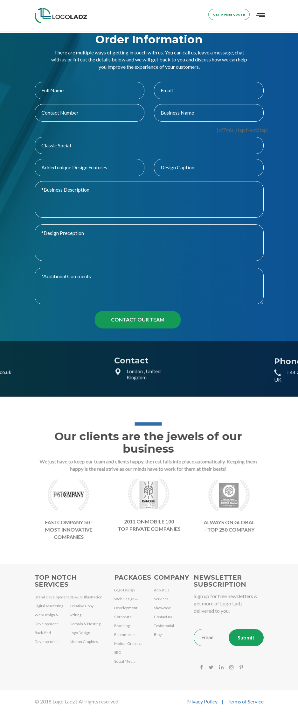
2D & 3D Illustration (86, 597)
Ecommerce (124, 634)
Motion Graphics (84, 641)
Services (161, 599)
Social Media (124, 661)
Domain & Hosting (85, 623)
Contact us (163, 616)
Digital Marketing (49, 606)
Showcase (162, 607)
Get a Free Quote (229, 14)
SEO (117, 652)
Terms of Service (245, 701)
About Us (162, 590)
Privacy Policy (202, 701)
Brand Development (52, 597)
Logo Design (80, 632)
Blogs (158, 634)
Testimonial (164, 625)
